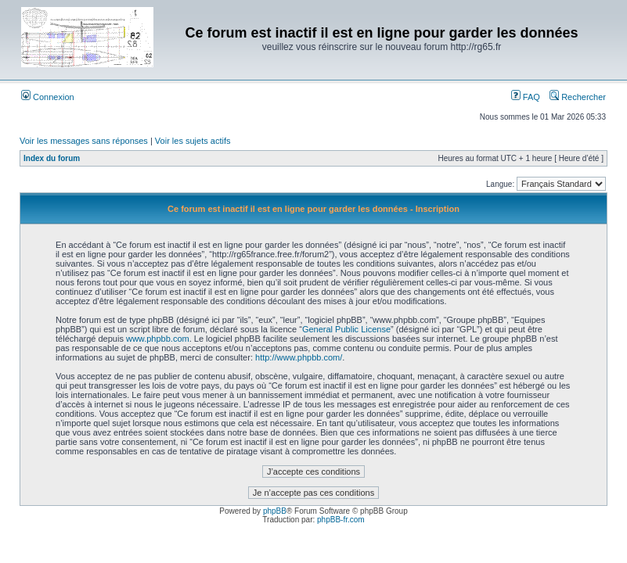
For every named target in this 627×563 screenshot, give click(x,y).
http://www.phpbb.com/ (298, 357)
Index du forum (51, 158)
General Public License (346, 329)
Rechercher (578, 97)
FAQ (525, 97)
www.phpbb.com (157, 338)
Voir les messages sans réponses (84, 140)
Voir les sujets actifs (193, 140)
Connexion (47, 97)
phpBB (274, 511)
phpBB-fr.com (341, 519)
